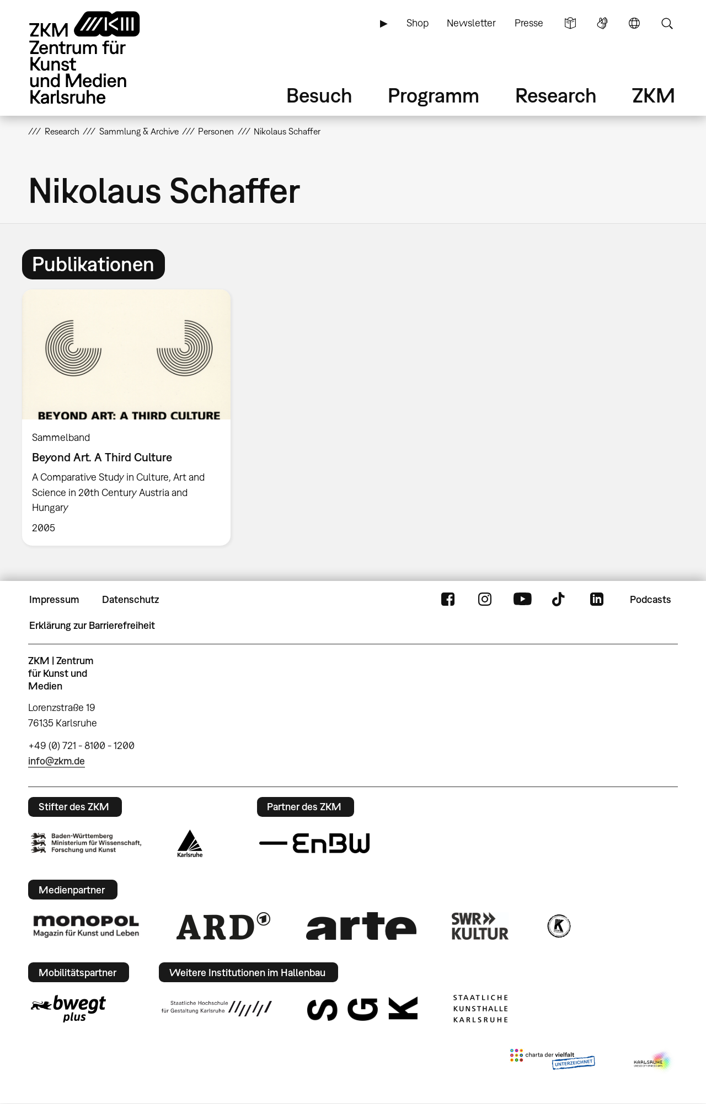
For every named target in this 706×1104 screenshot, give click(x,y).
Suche (667, 23)
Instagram (485, 599)
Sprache (634, 23)
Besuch (319, 95)
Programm (433, 95)
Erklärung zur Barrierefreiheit (92, 625)
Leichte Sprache (570, 23)
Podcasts (650, 599)
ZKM (653, 95)
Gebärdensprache (602, 23)
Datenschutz (130, 599)
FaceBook (448, 599)
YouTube (522, 599)
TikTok (560, 599)
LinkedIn (597, 599)
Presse (529, 23)
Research (556, 95)
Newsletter (471, 23)
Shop (418, 23)
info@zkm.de (56, 761)
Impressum (54, 599)
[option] (131, 417)
